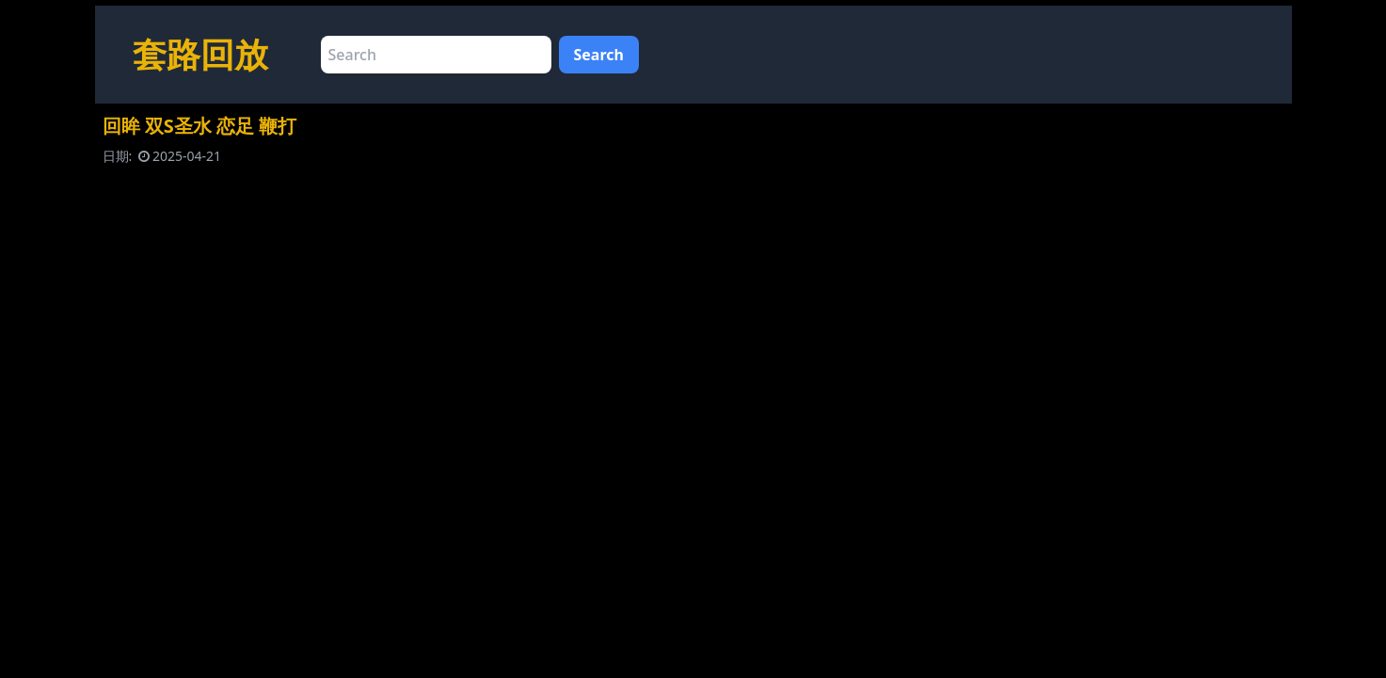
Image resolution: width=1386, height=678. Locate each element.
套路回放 (200, 54)
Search (599, 54)
